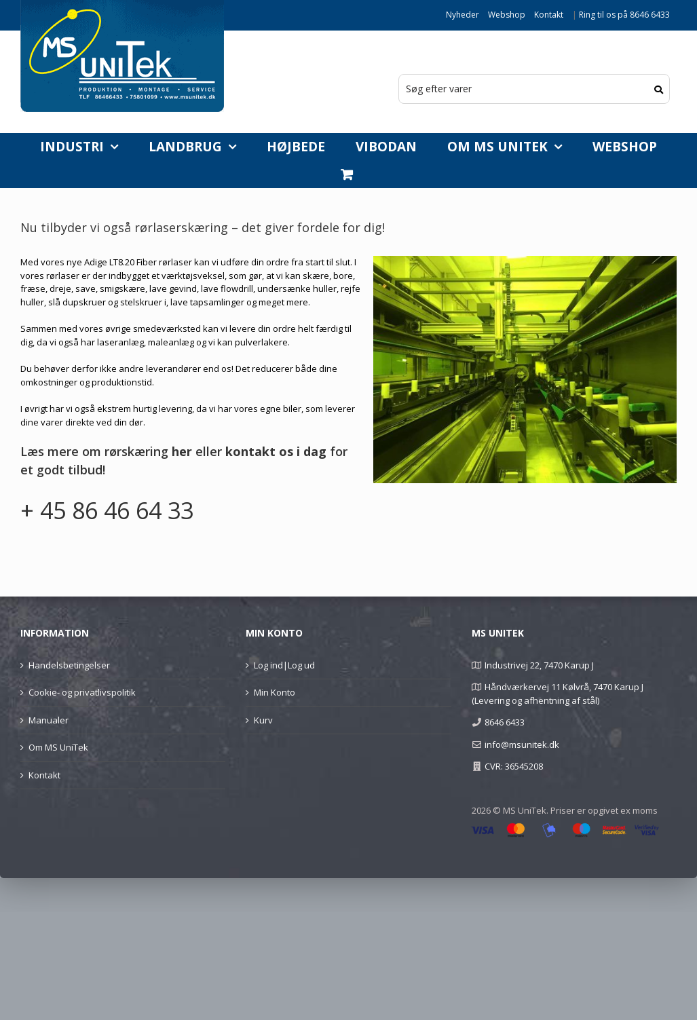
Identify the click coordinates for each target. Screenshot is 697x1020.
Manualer (49, 720)
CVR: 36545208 (514, 766)
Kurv (263, 720)
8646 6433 (505, 722)
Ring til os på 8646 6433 (624, 14)
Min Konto (274, 692)
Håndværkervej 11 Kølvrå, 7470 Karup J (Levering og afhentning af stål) (557, 693)
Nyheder (462, 14)
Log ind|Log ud (284, 665)
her (182, 451)
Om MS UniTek (58, 747)
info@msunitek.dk (522, 744)
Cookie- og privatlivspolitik (82, 692)
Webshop (506, 14)
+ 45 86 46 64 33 (106, 510)
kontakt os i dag (275, 451)
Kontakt (548, 14)
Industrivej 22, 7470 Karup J (539, 665)
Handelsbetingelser (69, 665)
